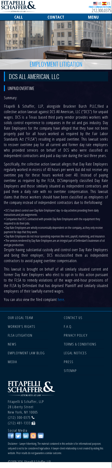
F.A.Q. (68, 326)
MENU (93, 17)
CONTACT (56, 17)
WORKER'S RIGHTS (21, 326)
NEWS (12, 344)
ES (106, 3)
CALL (18, 17)
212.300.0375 (101, 10)
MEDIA (12, 361)
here (61, 299)
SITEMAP (70, 370)
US (97, 3)
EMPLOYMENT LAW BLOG (26, 353)
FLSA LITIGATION (20, 335)
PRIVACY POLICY (76, 335)
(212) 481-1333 (19, 423)
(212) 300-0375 (19, 417)
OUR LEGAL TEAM (20, 317)
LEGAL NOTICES (75, 353)
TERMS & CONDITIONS (80, 344)
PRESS (68, 361)
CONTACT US (73, 317)
